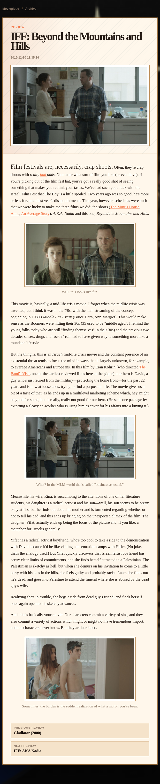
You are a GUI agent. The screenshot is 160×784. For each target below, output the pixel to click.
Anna (15, 213)
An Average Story (35, 213)
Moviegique (10, 8)
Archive (31, 8)
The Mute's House (124, 207)
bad (43, 174)
